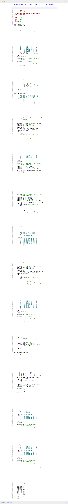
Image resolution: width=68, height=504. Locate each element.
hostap (34, 4)
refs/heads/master (40, 4)
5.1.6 (31, 4)
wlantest (51, 4)
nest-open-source (14, 4)
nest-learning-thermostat (24, 4)
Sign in (66, 1)
